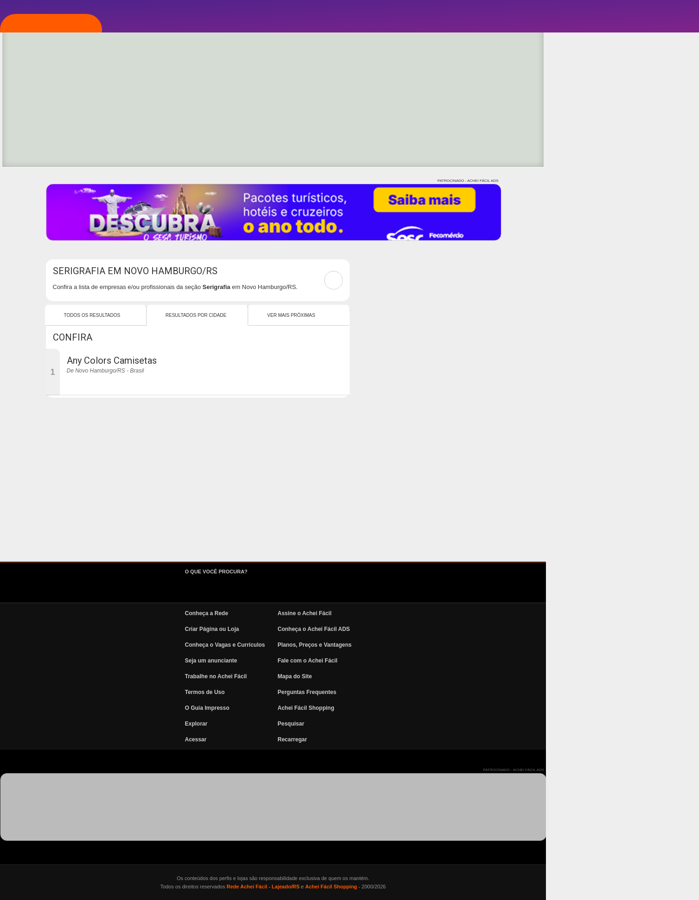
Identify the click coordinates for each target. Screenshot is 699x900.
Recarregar (445, 739)
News (46, 238)
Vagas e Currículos (72, 210)
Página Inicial (61, 99)
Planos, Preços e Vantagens (468, 645)
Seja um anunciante (364, 660)
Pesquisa (53, 182)
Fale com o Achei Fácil (461, 660)
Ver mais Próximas (444, 315)
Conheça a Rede (359, 613)
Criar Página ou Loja (365, 629)
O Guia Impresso (360, 708)
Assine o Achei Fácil (458, 613)
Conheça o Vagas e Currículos (378, 645)
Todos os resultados (245, 315)
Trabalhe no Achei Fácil (369, 676)
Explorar (54, 154)
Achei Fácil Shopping (459, 708)
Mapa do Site (448, 676)
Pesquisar (444, 723)
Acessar (349, 739)
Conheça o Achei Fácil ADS (467, 629)
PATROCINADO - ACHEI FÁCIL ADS (620, 181)
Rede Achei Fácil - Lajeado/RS (415, 886)
